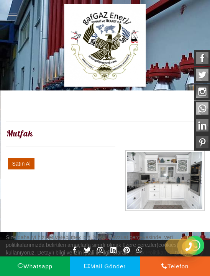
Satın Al (21, 164)
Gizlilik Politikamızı (151, 253)
